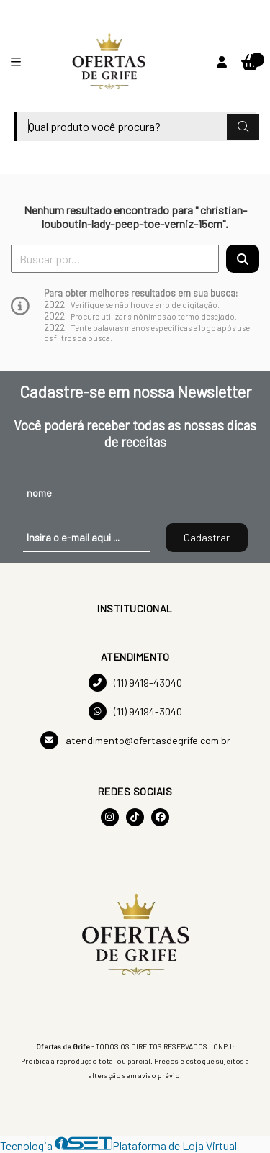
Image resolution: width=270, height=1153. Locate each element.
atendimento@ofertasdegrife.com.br (135, 740)
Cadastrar (207, 537)
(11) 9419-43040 (135, 683)
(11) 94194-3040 (135, 711)
